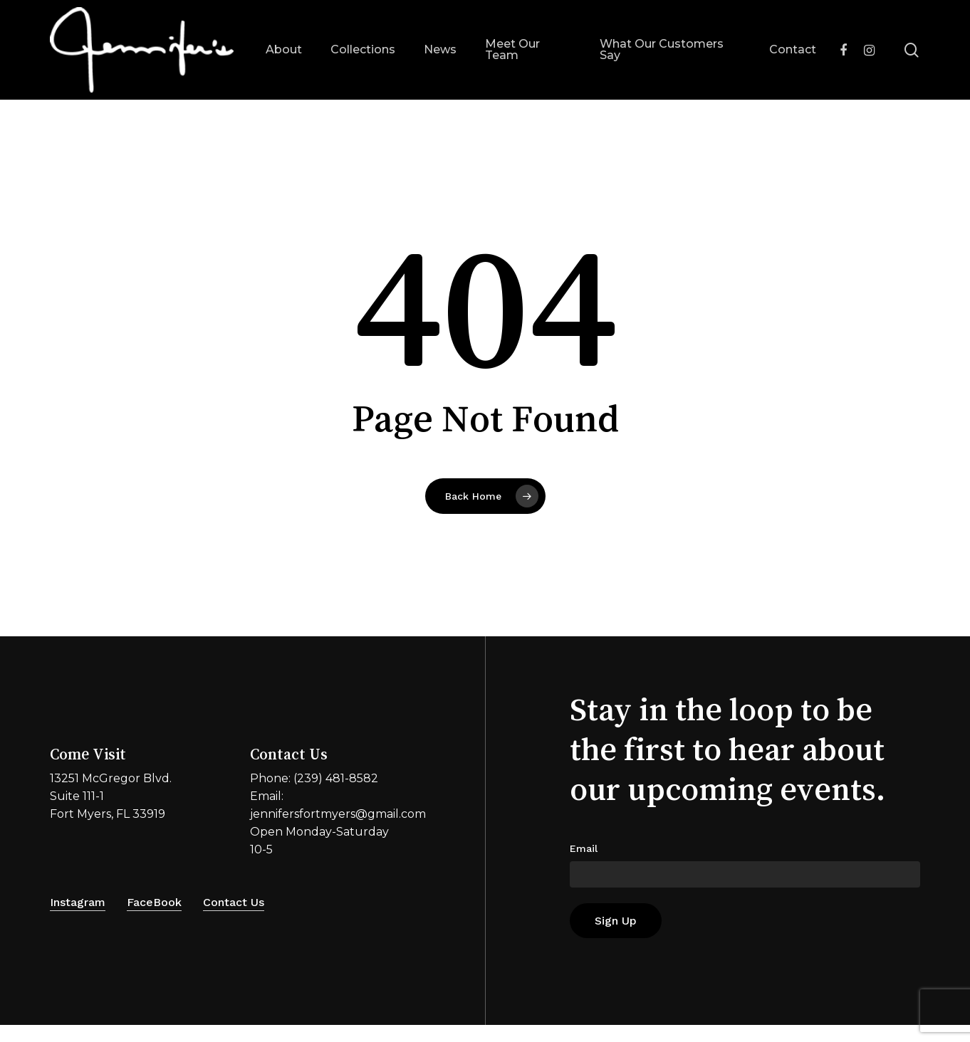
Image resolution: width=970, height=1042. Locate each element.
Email (584, 848)
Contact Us (233, 902)
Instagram (77, 902)
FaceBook (154, 902)
